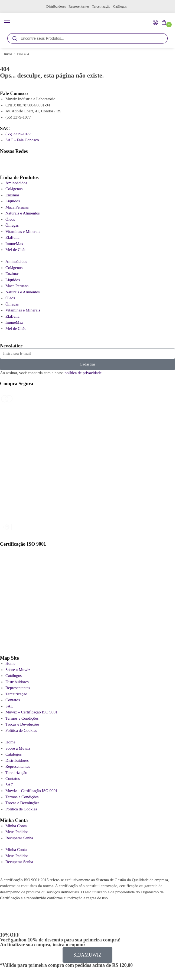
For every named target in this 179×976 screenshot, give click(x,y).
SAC (9, 706)
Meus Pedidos (16, 832)
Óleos (10, 219)
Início (8, 54)
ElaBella (12, 237)
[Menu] (12, 23)
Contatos (12, 700)
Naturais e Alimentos (22, 213)
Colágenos (13, 189)
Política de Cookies (21, 730)
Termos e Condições (21, 718)
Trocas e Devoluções (22, 724)
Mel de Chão (15, 249)
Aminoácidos (16, 183)
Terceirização (101, 6)
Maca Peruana (16, 207)
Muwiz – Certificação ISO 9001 (31, 712)
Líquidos (12, 201)
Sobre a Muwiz (17, 670)
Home (10, 663)
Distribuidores (56, 6)
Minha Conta (16, 826)
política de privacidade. (83, 373)
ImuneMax (14, 244)
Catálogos (120, 6)
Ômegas (12, 225)
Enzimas (12, 195)
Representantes (79, 6)
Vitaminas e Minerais (22, 231)
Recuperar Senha (19, 838)
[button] (165, 23)
